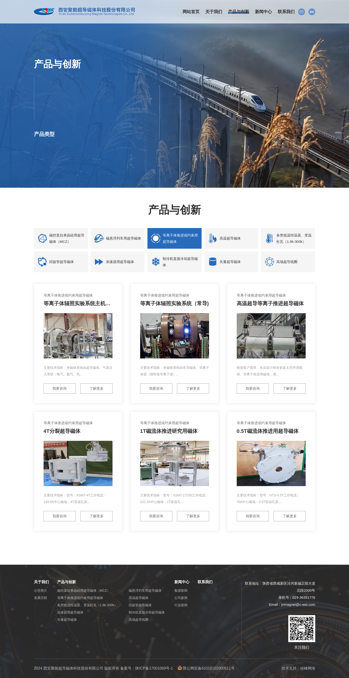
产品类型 (44, 135)
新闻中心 (181, 582)
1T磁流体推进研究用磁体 (169, 431)
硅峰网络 (307, 668)
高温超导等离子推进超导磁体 (270, 303)
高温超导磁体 (230, 238)
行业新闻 (181, 605)
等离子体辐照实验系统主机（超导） (85, 303)
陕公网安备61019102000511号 (206, 668)
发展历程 (40, 598)
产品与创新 (66, 582)
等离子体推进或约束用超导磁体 (180, 238)
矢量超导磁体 (230, 262)
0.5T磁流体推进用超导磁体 (268, 431)
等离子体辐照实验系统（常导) (174, 303)
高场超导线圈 (286, 262)
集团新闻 (181, 590)
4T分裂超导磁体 (62, 431)
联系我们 (205, 582)
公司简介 (40, 590)
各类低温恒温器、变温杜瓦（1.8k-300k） (293, 238)
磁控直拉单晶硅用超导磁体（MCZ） (66, 238)
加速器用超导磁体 (120, 262)
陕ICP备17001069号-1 (154, 668)
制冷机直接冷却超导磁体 (180, 262)
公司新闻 (181, 598)
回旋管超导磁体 (61, 262)
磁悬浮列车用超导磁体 (123, 238)
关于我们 (41, 582)
